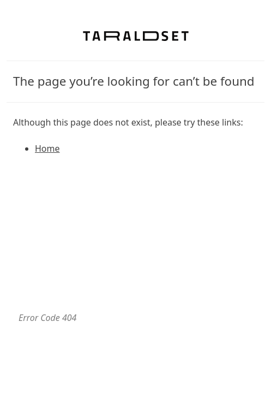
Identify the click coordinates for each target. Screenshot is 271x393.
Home (47, 148)
